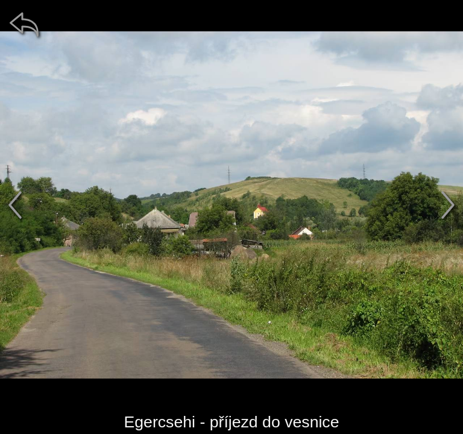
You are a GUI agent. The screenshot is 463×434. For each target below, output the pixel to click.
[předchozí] (15, 205)
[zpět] (24, 24)
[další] (448, 205)
